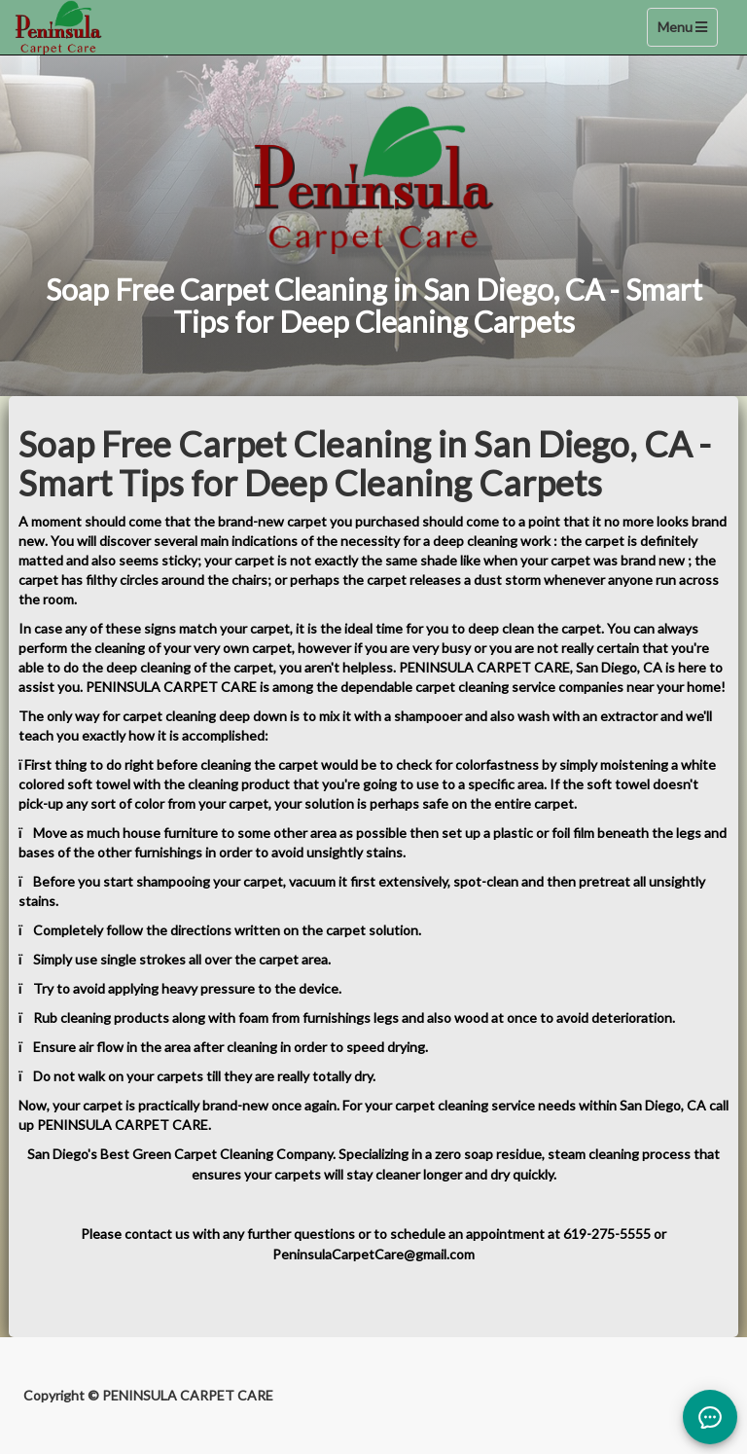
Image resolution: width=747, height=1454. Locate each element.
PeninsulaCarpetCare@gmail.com (373, 1254)
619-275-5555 (607, 1233)
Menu (687, 32)
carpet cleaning (441, 1105)
